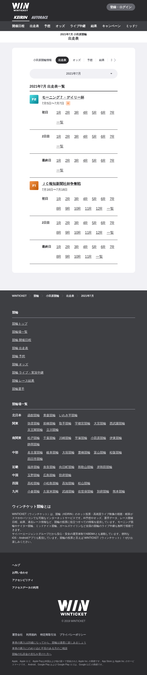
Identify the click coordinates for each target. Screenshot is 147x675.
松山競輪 (84, 483)
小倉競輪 (33, 491)
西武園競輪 (117, 423)
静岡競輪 (33, 444)
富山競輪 (100, 452)
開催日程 (18, 26)
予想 (47, 26)
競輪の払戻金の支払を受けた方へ (32, 654)
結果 (94, 26)
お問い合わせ (20, 572)
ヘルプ (16, 565)
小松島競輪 (51, 483)
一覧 (60, 122)
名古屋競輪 (35, 452)
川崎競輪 (65, 438)
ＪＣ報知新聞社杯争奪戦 (61, 184)
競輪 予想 (18, 356)
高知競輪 (68, 483)
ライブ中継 (77, 26)
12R (99, 208)
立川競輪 (52, 430)
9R (67, 208)
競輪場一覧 (19, 332)
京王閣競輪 (35, 430)
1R (58, 112)
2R (67, 112)
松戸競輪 (33, 438)
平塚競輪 (81, 438)
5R (94, 112)
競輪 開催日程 (21, 340)
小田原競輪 (98, 438)
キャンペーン (111, 26)
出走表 (34, 26)
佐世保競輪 (85, 491)
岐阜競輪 (52, 452)
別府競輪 (103, 491)
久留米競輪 (51, 491)
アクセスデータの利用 (25, 587)
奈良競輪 (49, 467)
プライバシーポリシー (73, 634)
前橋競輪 (49, 423)
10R (77, 208)
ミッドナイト (135, 26)
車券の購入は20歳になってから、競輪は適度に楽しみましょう (49, 642)
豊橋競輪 (84, 452)
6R (103, 112)
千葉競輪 (49, 438)
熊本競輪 (119, 491)
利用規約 (31, 634)
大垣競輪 (68, 452)
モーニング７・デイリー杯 (63, 97)
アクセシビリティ (22, 580)
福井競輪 (33, 467)
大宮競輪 (100, 423)
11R (88, 208)
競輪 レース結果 (23, 380)
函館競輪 (33, 415)
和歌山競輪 (85, 467)
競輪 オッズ (20, 364)
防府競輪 (65, 475)
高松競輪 (33, 483)
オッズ (60, 26)
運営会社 (17, 634)
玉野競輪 (33, 475)
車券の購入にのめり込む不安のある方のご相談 (39, 648)
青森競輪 (49, 415)
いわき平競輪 (68, 415)
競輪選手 (18, 389)
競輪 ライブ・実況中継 (28, 372)
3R (76, 112)
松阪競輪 (116, 452)
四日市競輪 (35, 459)
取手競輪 (65, 423)
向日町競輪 (66, 467)
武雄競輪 (68, 491)
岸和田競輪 (104, 467)
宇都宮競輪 (82, 423)
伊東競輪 (116, 438)
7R (112, 112)
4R (85, 112)
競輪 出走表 (20, 348)
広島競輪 (49, 475)
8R (58, 208)
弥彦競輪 (33, 423)
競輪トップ (19, 323)
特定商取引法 (48, 634)
